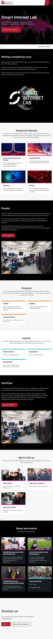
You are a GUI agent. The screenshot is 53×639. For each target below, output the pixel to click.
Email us (5, 558)
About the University (7, 608)
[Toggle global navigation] (51, 2)
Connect (4, 598)
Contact (3, 578)
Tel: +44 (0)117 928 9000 (7, 591)
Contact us (4, 553)
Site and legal (5, 623)
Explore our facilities (8, 372)
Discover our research (10, 29)
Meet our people (7, 235)
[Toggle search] (47, 2)
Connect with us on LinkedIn (20, 558)
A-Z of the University (7, 619)
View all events (31, 466)
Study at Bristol (6, 601)
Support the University (8, 612)
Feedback (5, 574)
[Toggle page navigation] (1, 46)
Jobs (3, 615)
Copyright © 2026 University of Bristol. (22, 633)
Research (4, 605)
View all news (21, 466)
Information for (6, 594)
